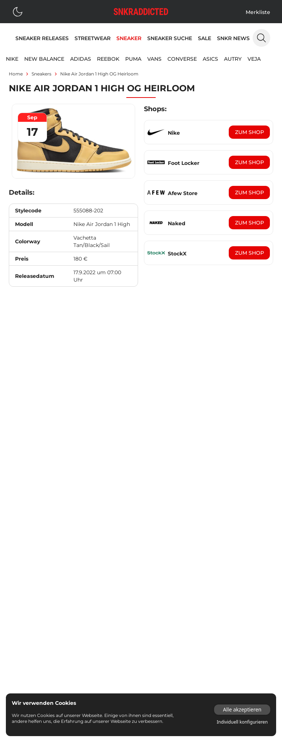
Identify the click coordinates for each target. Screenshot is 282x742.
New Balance (44, 59)
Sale (204, 38)
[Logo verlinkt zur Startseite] (141, 11)
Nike (12, 59)
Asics (210, 59)
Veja (254, 59)
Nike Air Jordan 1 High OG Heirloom (99, 74)
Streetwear (93, 38)
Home (16, 74)
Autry (233, 59)
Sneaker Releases (42, 38)
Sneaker (128, 38)
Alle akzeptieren (242, 709)
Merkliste (258, 12)
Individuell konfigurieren (242, 722)
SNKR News (233, 38)
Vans (154, 59)
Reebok (108, 59)
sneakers (41, 74)
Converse (182, 59)
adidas (80, 59)
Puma (133, 59)
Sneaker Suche (169, 38)
